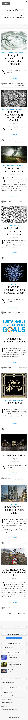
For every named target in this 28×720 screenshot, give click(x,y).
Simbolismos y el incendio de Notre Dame (14, 509)
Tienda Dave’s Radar (6, 692)
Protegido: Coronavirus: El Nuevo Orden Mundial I (14, 116)
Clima (25, 52)
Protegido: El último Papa (14, 457)
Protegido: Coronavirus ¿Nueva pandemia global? (14, 289)
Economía (4, 52)
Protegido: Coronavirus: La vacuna (14, 658)
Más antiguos (6, 613)
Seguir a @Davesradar (7, 647)
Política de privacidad (6, 702)
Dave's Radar (14, 10)
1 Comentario (23, 543)
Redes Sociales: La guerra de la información (14, 230)
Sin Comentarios (22, 258)
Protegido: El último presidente (14, 671)
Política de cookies (6, 699)
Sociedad (11, 52)
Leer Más (14, 78)
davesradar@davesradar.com (9, 709)
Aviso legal (4, 706)
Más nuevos (22, 613)
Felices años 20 (14, 402)
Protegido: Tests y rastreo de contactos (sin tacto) (14, 664)
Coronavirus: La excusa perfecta (14, 169)
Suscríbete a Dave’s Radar (8, 695)
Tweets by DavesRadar (7, 682)
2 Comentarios (23, 608)
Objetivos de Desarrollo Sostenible (14, 340)
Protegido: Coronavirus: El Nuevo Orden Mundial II (14, 59)
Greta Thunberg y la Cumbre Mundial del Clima (14, 572)
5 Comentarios (23, 201)
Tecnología (19, 52)
